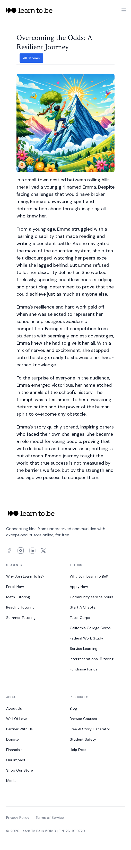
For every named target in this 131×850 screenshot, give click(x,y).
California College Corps (90, 628)
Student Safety (83, 739)
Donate (12, 739)
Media (11, 780)
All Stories (31, 58)
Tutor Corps (80, 617)
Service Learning (83, 648)
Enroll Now (15, 586)
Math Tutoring (18, 597)
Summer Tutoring (21, 617)
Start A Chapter (83, 607)
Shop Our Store (19, 770)
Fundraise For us (83, 669)
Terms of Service (50, 817)
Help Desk (78, 749)
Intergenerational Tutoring (91, 659)
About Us (14, 708)
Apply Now (79, 586)
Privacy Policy (17, 817)
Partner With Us (19, 729)
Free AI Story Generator (90, 729)
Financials (14, 749)
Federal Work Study (86, 638)
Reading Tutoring (20, 607)
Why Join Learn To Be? (25, 576)
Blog (73, 708)
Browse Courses (83, 718)
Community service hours (91, 597)
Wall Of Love (16, 718)
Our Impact (15, 760)
